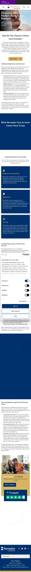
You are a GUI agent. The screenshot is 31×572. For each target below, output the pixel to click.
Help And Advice (9, 11)
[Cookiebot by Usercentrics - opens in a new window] (22, 255)
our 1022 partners (11, 262)
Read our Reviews (9, 484)
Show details (22, 301)
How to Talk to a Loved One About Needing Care (15, 567)
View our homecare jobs (5, 2)
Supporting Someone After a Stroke (15, 565)
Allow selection (15, 311)
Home (2, 11)
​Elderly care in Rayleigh (15, 563)
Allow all (15, 306)
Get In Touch (15, 59)
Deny (15, 316)
